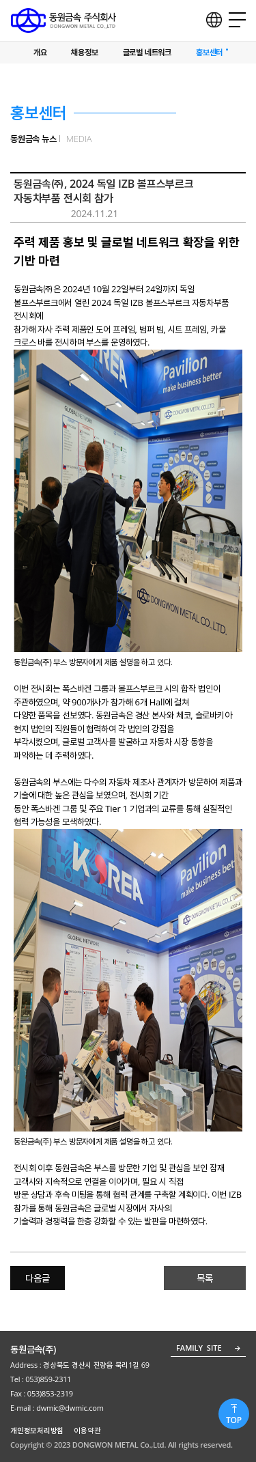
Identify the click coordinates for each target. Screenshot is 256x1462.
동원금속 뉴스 (33, 138)
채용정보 (84, 52)
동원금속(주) (33, 1348)
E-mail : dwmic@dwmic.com (57, 1407)
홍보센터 (209, 52)
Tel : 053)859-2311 (40, 1379)
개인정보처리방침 (36, 1430)
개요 (40, 52)
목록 (205, 1277)
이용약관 (87, 1430)
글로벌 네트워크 (147, 52)
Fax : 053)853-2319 (41, 1393)
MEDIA (79, 138)
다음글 (37, 1277)
